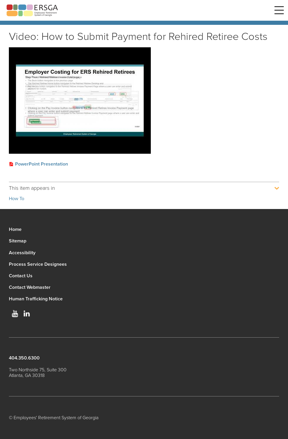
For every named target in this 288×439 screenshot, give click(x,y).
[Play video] (80, 100)
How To (16, 199)
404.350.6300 (24, 358)
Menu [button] (279, 10)
